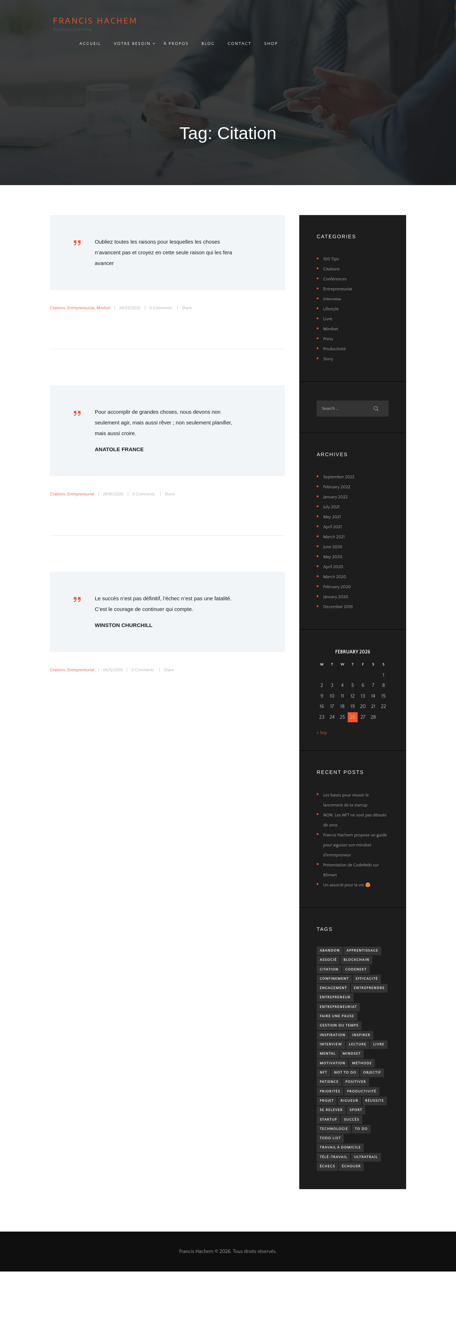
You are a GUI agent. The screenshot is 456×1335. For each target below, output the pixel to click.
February (338, 474)
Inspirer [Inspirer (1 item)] (367, 1057)
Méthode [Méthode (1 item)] (331, 1100)
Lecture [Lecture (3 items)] (363, 1067)
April (333, 514)
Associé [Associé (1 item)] (373, 949)
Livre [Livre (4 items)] (326, 1078)
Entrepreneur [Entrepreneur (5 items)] (337, 1014)
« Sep (322, 720)
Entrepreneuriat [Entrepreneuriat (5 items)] (341, 1025)
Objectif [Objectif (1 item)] (363, 1111)
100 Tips (332, 242)
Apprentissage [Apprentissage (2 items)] (338, 949)
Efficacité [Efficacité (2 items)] (332, 992)
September (341, 464)
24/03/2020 (140, 291)
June (334, 534)
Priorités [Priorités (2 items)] (331, 1132)
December (340, 594)
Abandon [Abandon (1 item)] (331, 939)
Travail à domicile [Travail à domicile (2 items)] (343, 1196)
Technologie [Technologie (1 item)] (361, 1175)
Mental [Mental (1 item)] (350, 1078)
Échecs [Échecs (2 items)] (363, 1218)
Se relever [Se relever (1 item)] (362, 1154)
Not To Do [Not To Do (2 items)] (333, 1111)
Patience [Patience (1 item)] (331, 1121)
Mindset (111, 291)
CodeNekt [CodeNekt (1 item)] (332, 971)
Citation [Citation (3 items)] (367, 960)
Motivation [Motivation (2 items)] (362, 1089)
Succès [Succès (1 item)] (329, 1175)
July (332, 494)
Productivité (336, 332)
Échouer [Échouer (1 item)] (331, 1229)
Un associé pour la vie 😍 (350, 872)
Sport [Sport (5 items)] (327, 1164)
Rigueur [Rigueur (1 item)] (354, 1143)
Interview (333, 282)
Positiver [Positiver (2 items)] (360, 1121)
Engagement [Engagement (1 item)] (368, 992)
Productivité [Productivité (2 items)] (367, 1132)
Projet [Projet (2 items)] (328, 1143)
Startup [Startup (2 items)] (352, 1164)
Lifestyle (332, 292)
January (337, 484)
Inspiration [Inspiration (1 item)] (334, 1057)
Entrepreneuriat (84, 291)
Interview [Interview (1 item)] (333, 1067)
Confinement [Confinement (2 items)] (336, 981)
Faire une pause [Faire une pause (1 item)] (339, 1035)
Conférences (336, 262)
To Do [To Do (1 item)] (327, 1186)
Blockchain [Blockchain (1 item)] (334, 960)
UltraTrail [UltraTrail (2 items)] (333, 1218)
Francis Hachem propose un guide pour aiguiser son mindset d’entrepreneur (353, 832)
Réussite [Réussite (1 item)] (330, 1154)
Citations (58, 291)
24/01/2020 (121, 477)
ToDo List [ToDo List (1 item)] (354, 1186)
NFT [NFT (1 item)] (354, 1100)
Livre (328, 302)
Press (329, 322)
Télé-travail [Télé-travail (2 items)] (335, 1207)
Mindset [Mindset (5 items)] (330, 1089)
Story (329, 342)
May (333, 504)
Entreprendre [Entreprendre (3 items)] (337, 1003)
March (335, 524)
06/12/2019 (120, 653)
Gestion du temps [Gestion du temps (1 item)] (342, 1046)
